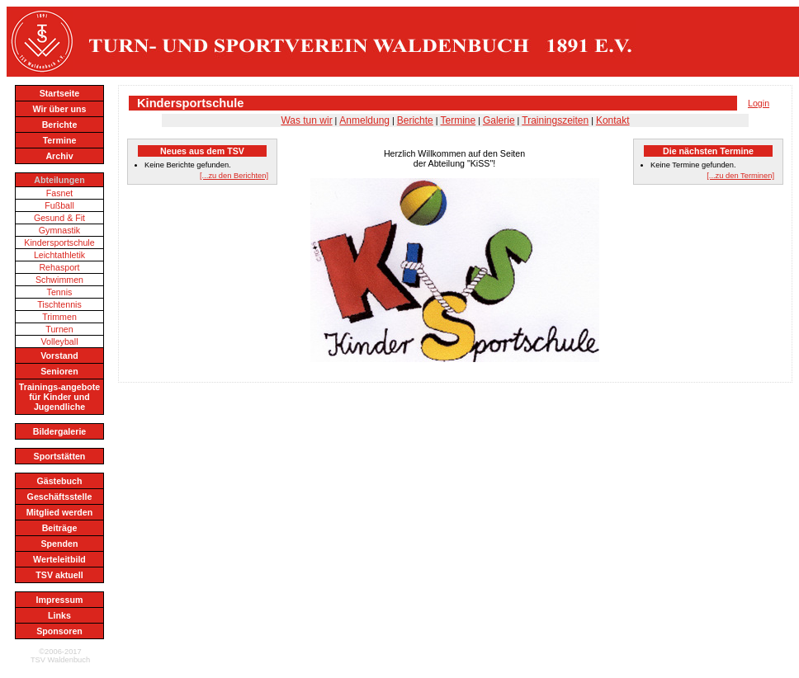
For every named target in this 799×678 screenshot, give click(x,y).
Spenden (59, 544)
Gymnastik (59, 230)
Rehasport (59, 267)
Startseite (60, 93)
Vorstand (59, 355)
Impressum (59, 600)
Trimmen (59, 317)
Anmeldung (364, 120)
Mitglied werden (59, 512)
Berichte (60, 124)
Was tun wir (306, 120)
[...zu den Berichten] (234, 176)
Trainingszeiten (555, 120)
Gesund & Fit (59, 218)
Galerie (499, 120)
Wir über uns (59, 109)
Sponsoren (59, 631)
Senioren (59, 371)
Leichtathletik (59, 255)
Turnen (59, 329)
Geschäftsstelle (59, 496)
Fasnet (59, 193)
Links (59, 615)
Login (758, 103)
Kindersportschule (59, 242)
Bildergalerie (60, 431)
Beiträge (60, 528)
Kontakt (613, 120)
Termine (60, 140)
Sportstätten (60, 456)
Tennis (60, 292)
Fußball (59, 205)
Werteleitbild (59, 559)
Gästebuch (59, 481)
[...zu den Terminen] (740, 176)
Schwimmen (59, 280)
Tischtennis (59, 304)
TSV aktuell (59, 575)
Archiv (59, 156)
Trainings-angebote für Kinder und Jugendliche (59, 397)
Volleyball (59, 341)
